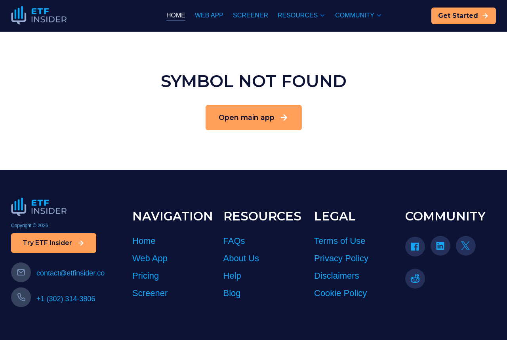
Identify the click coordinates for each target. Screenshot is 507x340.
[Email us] (21, 272)
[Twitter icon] (466, 246)
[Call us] (21, 297)
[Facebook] (418, 249)
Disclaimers (336, 276)
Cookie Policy (340, 293)
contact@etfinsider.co (58, 273)
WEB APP (209, 15)
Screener (150, 293)
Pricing (145, 276)
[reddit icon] (415, 279)
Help (232, 276)
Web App (150, 258)
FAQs (234, 241)
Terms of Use (340, 241)
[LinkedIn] (443, 248)
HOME (175, 15)
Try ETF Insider (54, 243)
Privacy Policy (341, 258)
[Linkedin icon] (440, 246)
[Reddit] (418, 281)
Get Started (463, 16)
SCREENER (250, 15)
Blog (232, 293)
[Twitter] (468, 248)
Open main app (254, 117)
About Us (241, 258)
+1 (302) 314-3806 (53, 299)
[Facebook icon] (415, 246)
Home (144, 241)
